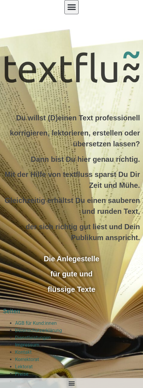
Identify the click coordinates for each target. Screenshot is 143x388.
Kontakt (23, 352)
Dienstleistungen (33, 338)
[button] (71, 7)
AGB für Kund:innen (36, 323)
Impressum (27, 345)
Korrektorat (27, 359)
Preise (21, 374)
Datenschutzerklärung (38, 330)
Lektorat (24, 367)
